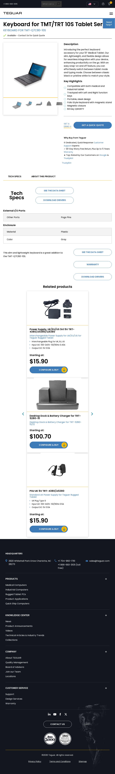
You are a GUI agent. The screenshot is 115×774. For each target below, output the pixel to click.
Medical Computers (16, 585)
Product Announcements (18, 626)
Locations (10, 676)
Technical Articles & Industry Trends (24, 635)
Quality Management (16, 662)
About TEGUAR (13, 657)
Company (11, 652)
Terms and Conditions (60, 761)
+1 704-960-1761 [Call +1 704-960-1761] (66, 560)
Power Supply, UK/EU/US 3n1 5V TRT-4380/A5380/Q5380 (52, 330)
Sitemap (83, 761)
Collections (11, 640)
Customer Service (16, 688)
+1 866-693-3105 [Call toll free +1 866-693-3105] (10, 4)
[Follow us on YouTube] (54, 714)
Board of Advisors (14, 667)
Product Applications (16, 599)
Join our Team (13, 671)
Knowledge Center (17, 615)
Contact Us (57, 724)
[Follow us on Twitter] (65, 714)
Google (103, 155)
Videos (9, 630)
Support (9, 694)
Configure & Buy (49, 369)
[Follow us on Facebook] (60, 714)
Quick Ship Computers (17, 603)
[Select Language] (92, 4)
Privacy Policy (34, 761)
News (8, 621)
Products (11, 579)
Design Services (13, 698)
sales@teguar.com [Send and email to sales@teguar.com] (99, 560)
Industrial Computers (16, 589)
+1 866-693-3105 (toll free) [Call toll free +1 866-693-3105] (69, 566)
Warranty (68, 152)
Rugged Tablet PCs (15, 594)
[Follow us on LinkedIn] (49, 714)
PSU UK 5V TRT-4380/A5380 (47, 491)
